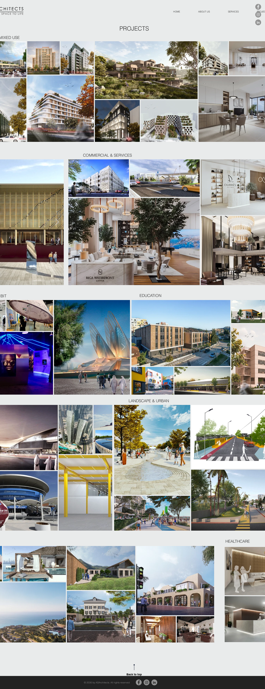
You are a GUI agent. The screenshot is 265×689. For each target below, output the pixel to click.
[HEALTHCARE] (237, 541)
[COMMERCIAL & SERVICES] (107, 155)
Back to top (134, 674)
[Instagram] (258, 15)
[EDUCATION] (154, 295)
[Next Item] (57, 222)
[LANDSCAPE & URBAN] (167, 400)
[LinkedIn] (258, 22)
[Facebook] (258, 7)
